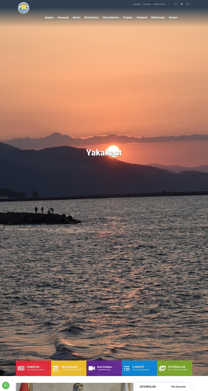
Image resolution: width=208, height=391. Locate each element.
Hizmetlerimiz (111, 17)
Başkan (49, 17)
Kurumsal (63, 17)
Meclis (76, 17)
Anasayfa (137, 4)
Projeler (127, 17)
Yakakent (141, 17)
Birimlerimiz (91, 17)
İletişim (173, 17)
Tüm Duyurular (178, 386)
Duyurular (147, 4)
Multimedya (158, 17)
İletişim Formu (159, 4)
